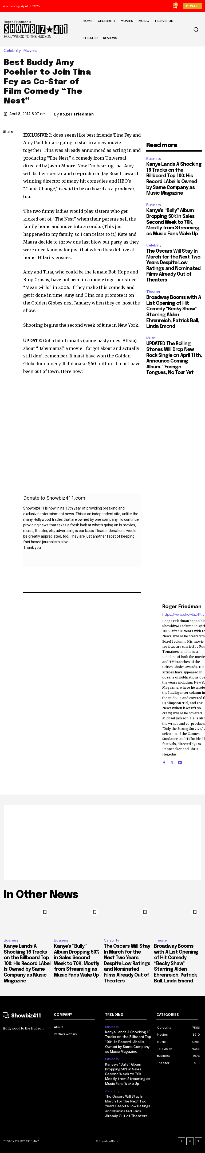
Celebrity (13, 51)
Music (151, 338)
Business (153, 158)
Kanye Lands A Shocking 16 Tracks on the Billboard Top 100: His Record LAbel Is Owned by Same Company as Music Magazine (27, 964)
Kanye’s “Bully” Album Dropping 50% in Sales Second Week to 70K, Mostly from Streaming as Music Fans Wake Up (172, 222)
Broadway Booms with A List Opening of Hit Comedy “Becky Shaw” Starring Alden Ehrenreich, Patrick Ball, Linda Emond (176, 964)
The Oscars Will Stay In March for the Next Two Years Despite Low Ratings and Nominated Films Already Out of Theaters (127, 964)
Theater (153, 292)
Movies (31, 51)
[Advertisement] (102, 842)
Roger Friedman (77, 114)
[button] (196, 29)
